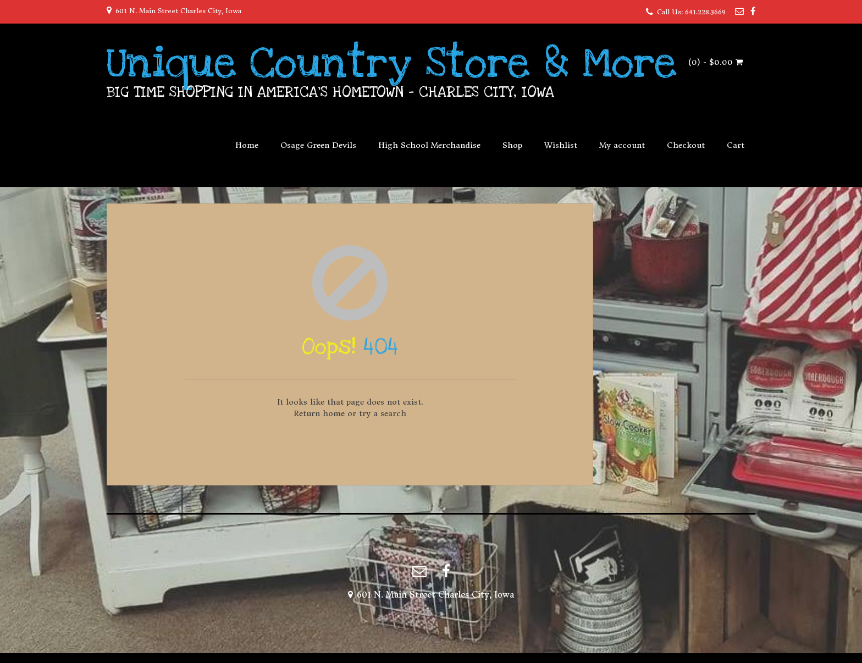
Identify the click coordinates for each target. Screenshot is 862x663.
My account (622, 145)
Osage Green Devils (318, 145)
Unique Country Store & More (392, 63)
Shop (512, 145)
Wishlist (560, 145)
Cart (735, 145)
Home (246, 145)
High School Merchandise (429, 145)
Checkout (686, 145)
